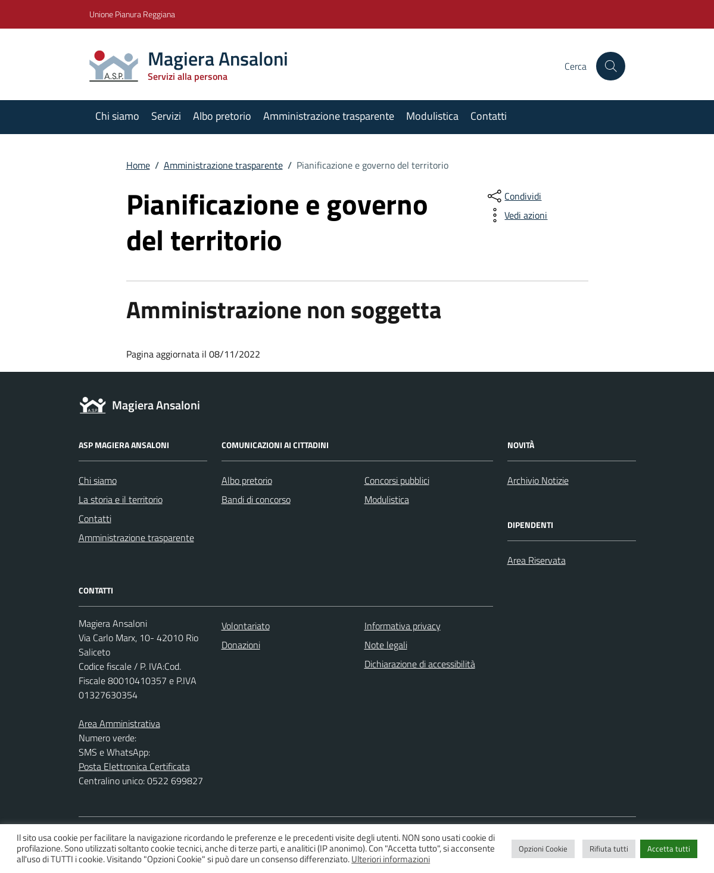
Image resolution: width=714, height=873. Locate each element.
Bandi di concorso (256, 499)
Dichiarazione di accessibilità (419, 664)
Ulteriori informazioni (390, 859)
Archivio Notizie (538, 480)
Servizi (166, 116)
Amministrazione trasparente (328, 116)
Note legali (385, 645)
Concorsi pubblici (396, 480)
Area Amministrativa (119, 723)
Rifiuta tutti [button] (609, 849)
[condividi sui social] (513, 196)
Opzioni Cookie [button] (543, 849)
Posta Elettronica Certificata (134, 766)
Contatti (488, 116)
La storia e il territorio (121, 499)
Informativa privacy (402, 626)
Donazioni (241, 645)
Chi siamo (117, 116)
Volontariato (246, 626)
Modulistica (432, 116)
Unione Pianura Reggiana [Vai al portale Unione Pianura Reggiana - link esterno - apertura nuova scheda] (132, 14)
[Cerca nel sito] (610, 66)
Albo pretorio (222, 116)
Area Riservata (536, 560)
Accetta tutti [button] (668, 849)
